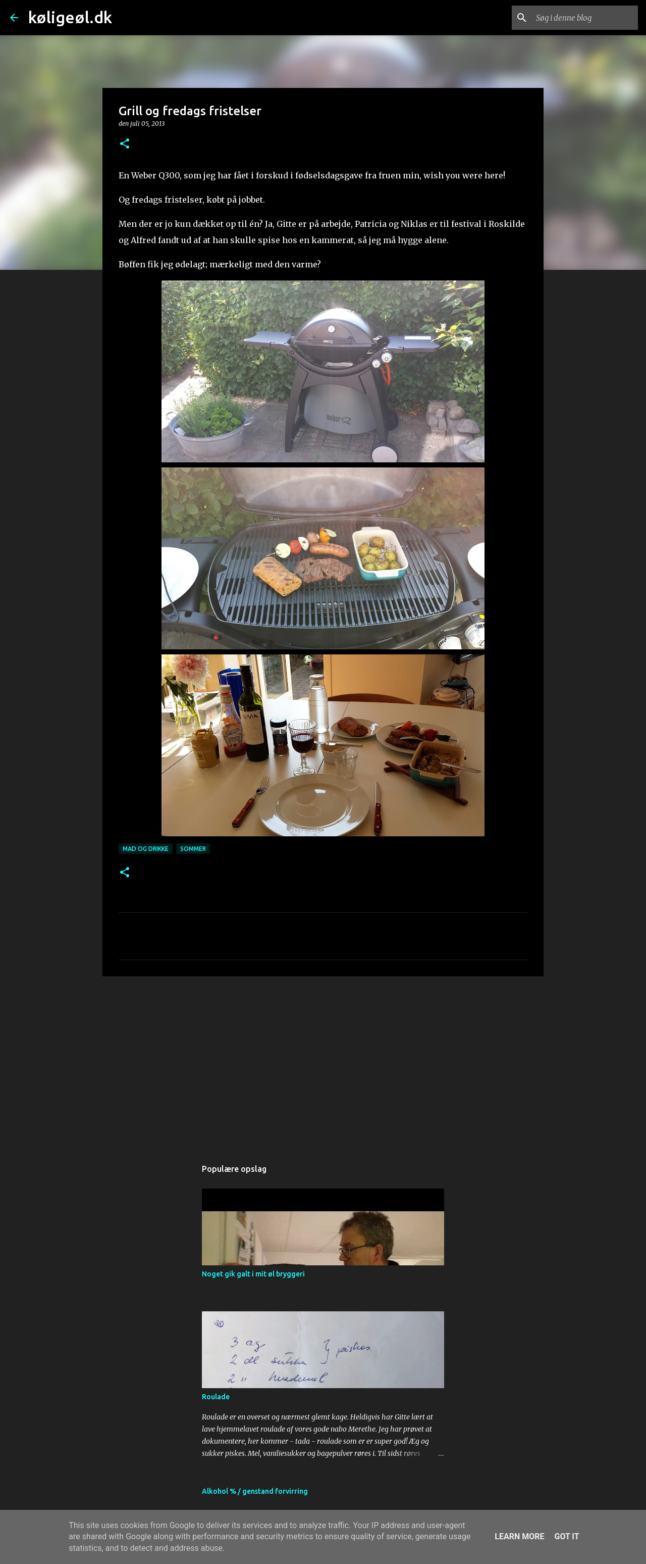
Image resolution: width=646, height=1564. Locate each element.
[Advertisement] (323, 1062)
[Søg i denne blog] (585, 18)
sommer (193, 848)
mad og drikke (146, 848)
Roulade (216, 1397)
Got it (566, 1536)
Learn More (519, 1536)
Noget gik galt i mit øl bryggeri (253, 1274)
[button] (125, 144)
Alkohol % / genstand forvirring (255, 1491)
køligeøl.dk (70, 17)
